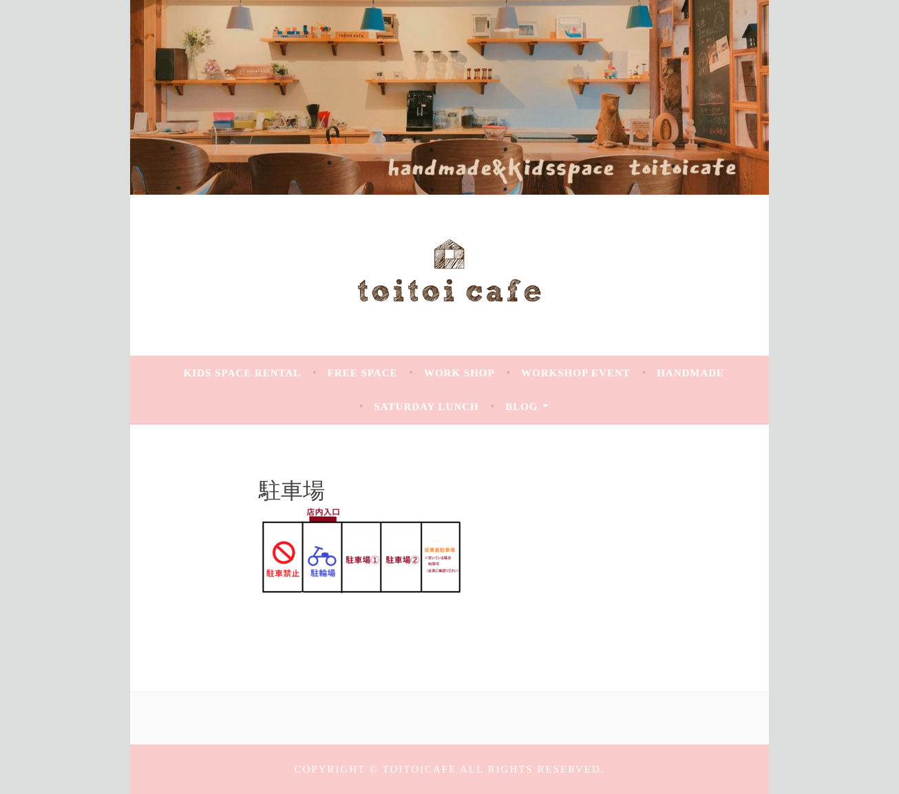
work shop (459, 372)
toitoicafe (422, 769)
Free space (363, 372)
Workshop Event (576, 372)
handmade (690, 372)
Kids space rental (243, 372)
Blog (521, 406)
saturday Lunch (426, 406)
